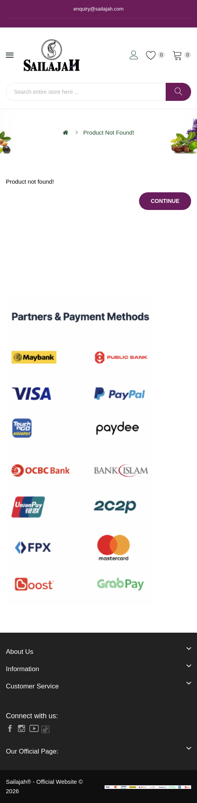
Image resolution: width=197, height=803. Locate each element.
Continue (165, 201)
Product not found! (108, 132)
